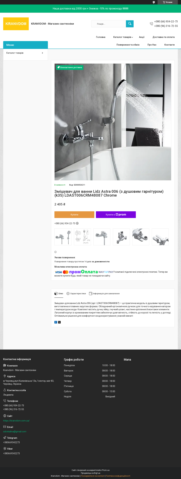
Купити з (116, 214)
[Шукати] (130, 23)
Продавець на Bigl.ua (90, 473)
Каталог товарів (122, 37)
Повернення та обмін (128, 44)
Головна (100, 37)
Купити (74, 214)
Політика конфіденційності (118, 476)
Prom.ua (105, 470)
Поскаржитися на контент (92, 476)
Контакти (169, 44)
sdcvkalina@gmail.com (14, 431)
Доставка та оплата (164, 37)
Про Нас (151, 44)
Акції (142, 37)
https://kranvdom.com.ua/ (16, 420)
